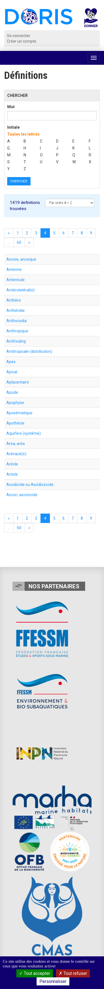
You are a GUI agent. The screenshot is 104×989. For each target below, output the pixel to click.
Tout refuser (73, 973)
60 (19, 242)
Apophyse (15, 402)
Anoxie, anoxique (21, 259)
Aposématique (19, 413)
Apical (11, 372)
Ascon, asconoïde (21, 495)
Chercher (18, 181)
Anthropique (17, 331)
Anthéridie (15, 310)
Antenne (14, 269)
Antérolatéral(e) (20, 290)
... (8, 242)
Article (12, 474)
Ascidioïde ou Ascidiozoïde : (30, 484)
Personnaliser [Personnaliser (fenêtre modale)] (53, 981)
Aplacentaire (17, 382)
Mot (11, 107)
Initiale (13, 127)
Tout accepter (34, 973)
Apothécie (15, 423)
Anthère (13, 300)
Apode (12, 392)
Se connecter (18, 35)
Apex (11, 361)
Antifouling (16, 341)
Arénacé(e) (16, 454)
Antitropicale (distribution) (29, 351)
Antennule (15, 280)
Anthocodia (16, 321)
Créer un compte (21, 41)
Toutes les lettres (23, 134)
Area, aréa (15, 443)
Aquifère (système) (23, 433)
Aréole (12, 464)
